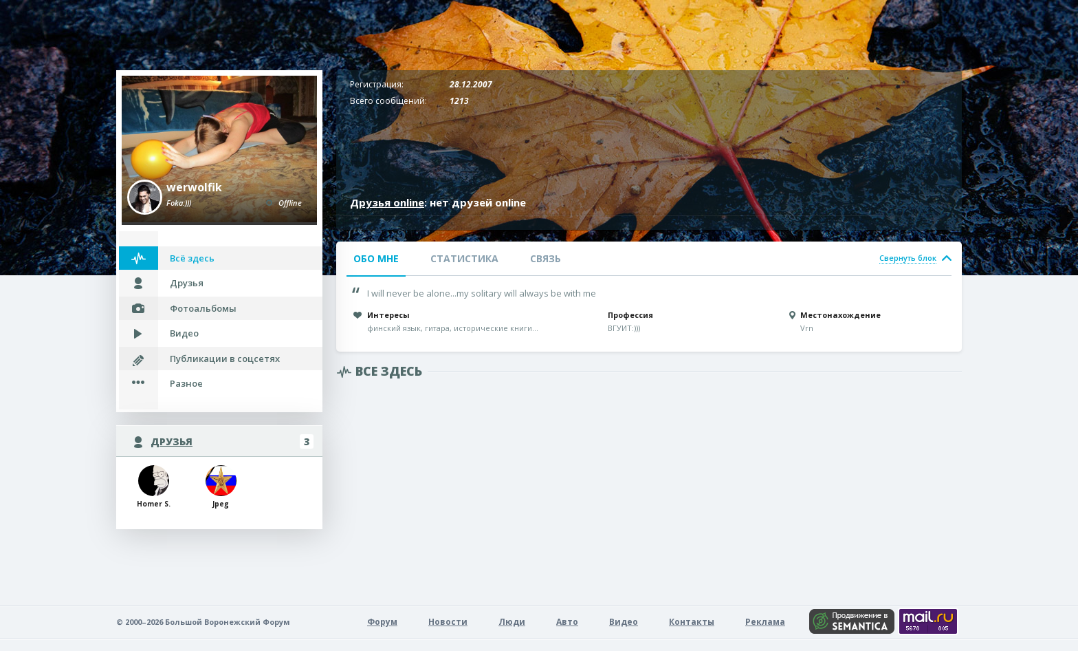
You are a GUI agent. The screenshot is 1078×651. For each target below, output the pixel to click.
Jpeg (221, 487)
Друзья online (387, 202)
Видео (184, 333)
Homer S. (153, 487)
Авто (567, 622)
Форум (382, 622)
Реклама (765, 622)
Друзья (187, 283)
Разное (186, 383)
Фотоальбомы (203, 308)
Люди (511, 622)
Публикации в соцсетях (225, 358)
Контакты (691, 622)
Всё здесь (192, 258)
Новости (448, 622)
